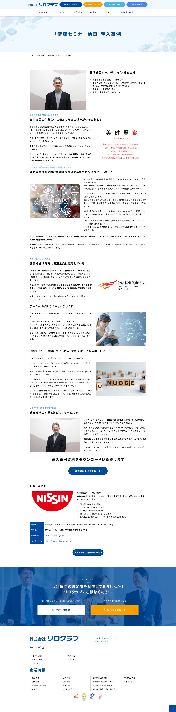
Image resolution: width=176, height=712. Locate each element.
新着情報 (66, 677)
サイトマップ (67, 685)
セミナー (108, 12)
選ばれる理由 (43, 12)
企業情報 (138, 4)
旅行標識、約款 (129, 677)
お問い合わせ (72, 4)
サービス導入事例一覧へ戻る (87, 552)
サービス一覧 (59, 12)
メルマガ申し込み (38, 663)
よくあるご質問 (68, 689)
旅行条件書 (128, 681)
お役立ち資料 (77, 12)
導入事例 (92, 12)
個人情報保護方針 (100, 677)
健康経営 (35, 689)
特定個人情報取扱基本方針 (103, 685)
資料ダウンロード (94, 4)
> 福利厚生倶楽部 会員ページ (106, 638)
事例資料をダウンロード (88, 470)
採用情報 (66, 681)
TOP (31, 55)
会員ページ (115, 4)
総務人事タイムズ (127, 12)
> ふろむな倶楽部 (101, 641)
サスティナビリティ (39, 685)
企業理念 (35, 681)
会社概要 (35, 677)
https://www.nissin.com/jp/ (59, 541)
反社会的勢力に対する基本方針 (105, 689)
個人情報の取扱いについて (103, 681)
